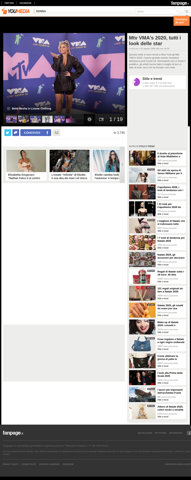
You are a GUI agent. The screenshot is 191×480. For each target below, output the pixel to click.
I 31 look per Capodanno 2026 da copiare (169, 206)
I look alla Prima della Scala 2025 (170, 374)
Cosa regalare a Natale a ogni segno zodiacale (171, 341)
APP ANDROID (175, 433)
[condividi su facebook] (15, 132)
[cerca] (157, 11)
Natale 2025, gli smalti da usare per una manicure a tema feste (171, 307)
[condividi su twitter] (7, 132)
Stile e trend (152, 79)
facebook (25, 3)
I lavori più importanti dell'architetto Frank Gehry (170, 391)
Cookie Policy (28, 464)
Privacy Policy (10, 464)
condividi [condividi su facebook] (32, 132)
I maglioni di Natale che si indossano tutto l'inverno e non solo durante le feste (171, 223)
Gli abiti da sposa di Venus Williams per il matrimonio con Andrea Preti (170, 172)
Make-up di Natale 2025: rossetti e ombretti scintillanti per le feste (171, 324)
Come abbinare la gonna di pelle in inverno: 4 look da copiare (168, 358)
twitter (9, 3)
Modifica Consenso (49, 464)
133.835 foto (165, 83)
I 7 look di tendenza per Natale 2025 (171, 239)
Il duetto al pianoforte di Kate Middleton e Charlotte (170, 155)
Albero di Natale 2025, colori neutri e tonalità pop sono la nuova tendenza (170, 408)
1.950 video (149, 83)
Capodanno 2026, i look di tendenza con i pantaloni (170, 189)
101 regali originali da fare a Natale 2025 (170, 290)
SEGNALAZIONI (145, 433)
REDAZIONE (68, 464)
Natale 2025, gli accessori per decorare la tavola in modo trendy (171, 256)
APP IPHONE (160, 433)
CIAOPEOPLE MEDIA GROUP (178, 464)
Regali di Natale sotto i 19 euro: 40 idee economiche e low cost (171, 273)
